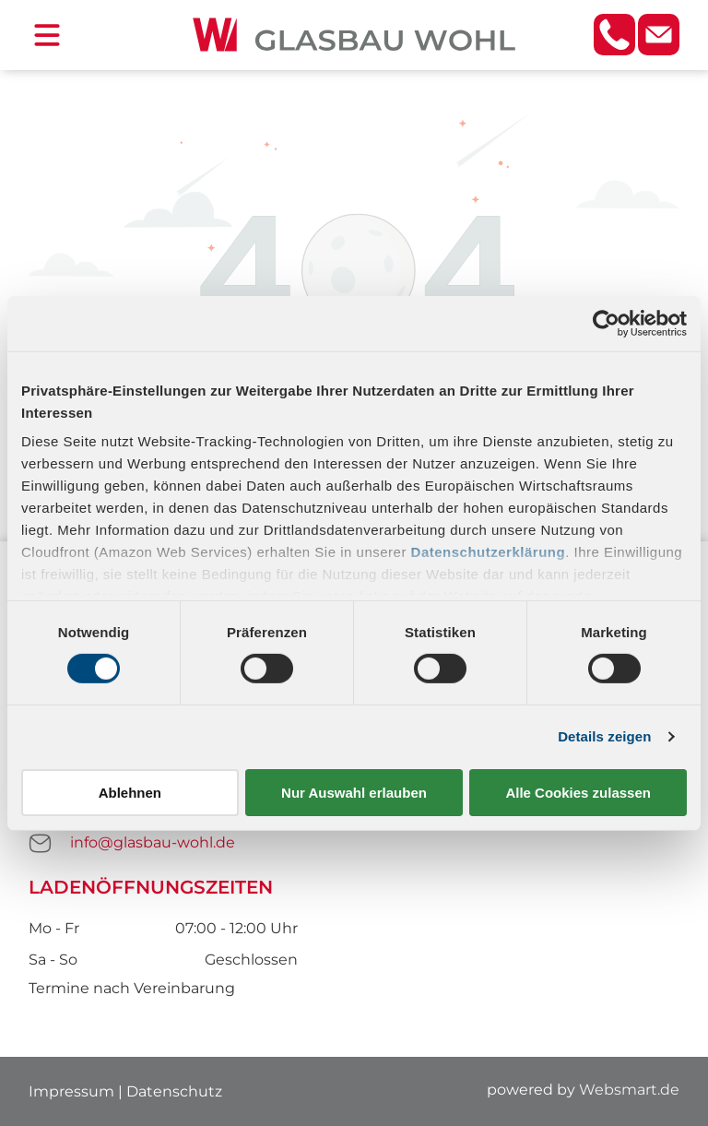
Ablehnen (130, 792)
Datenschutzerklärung (488, 552)
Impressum (71, 1091)
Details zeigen (604, 736)
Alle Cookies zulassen (578, 792)
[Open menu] (47, 35)
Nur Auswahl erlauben (354, 792)
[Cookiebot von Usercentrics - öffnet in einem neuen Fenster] (606, 324)
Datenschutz (174, 1091)
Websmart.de (629, 1089)
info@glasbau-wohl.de (152, 842)
